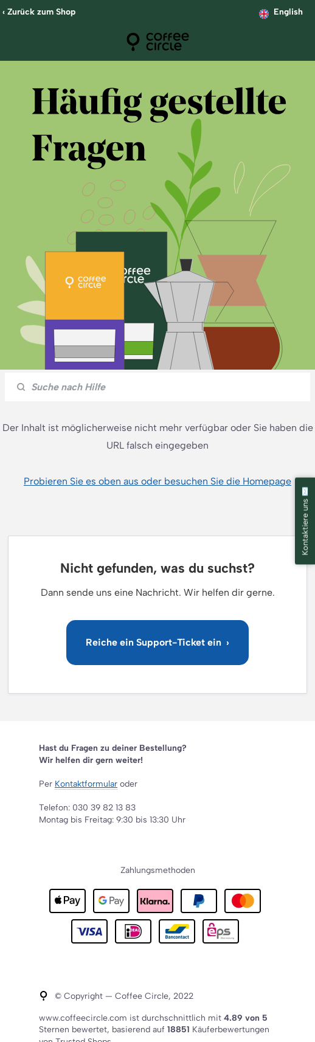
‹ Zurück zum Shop (38, 12)
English (288, 12)
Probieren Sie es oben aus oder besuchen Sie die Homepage (157, 481)
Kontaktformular (86, 784)
